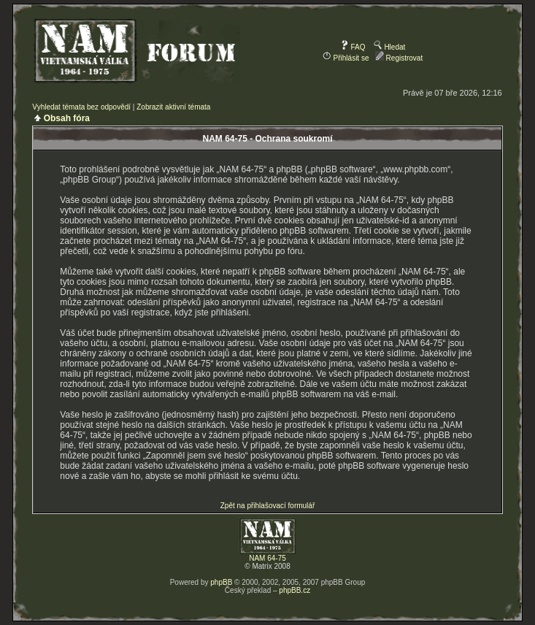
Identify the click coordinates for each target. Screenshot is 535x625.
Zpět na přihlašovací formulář (267, 506)
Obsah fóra (67, 118)
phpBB (221, 582)
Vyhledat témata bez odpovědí (81, 107)
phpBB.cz (294, 590)
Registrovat (399, 58)
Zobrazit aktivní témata (173, 107)
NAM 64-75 (267, 558)
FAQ (353, 47)
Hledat (390, 47)
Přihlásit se (346, 58)
